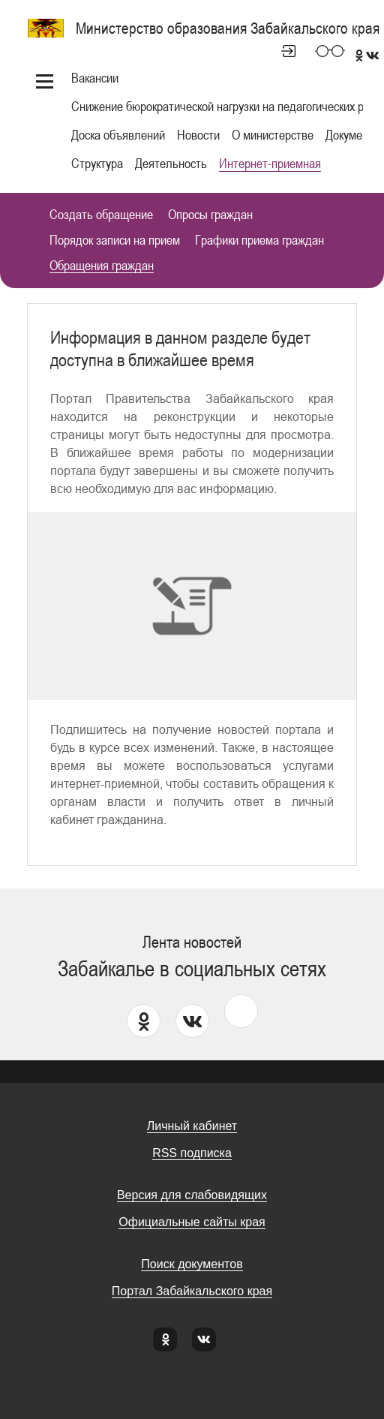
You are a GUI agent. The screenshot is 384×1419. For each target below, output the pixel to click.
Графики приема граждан (259, 240)
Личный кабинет (282, 51)
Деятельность (171, 163)
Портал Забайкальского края (192, 1291)
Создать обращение (101, 215)
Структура (97, 163)
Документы (354, 135)
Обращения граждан (102, 266)
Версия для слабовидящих (192, 1195)
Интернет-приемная (270, 163)
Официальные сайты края (191, 1222)
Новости (198, 135)
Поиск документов (191, 1264)
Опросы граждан (210, 215)
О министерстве (273, 135)
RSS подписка (192, 1153)
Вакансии (94, 78)
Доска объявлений (118, 135)
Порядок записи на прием (115, 240)
